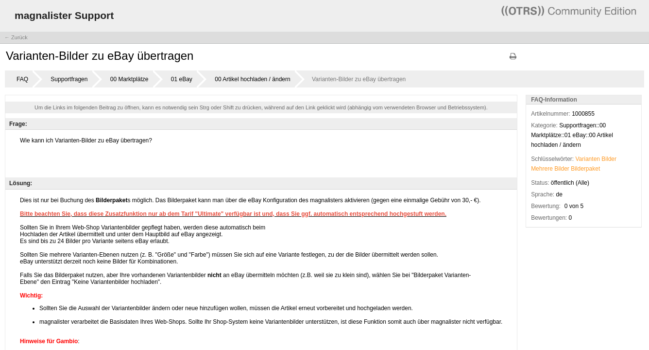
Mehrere (542, 168)
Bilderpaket (585, 168)
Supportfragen (69, 79)
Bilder (608, 159)
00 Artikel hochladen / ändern (252, 79)
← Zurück (16, 37)
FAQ (22, 79)
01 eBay (181, 79)
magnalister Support (64, 15)
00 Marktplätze (129, 79)
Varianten (588, 159)
